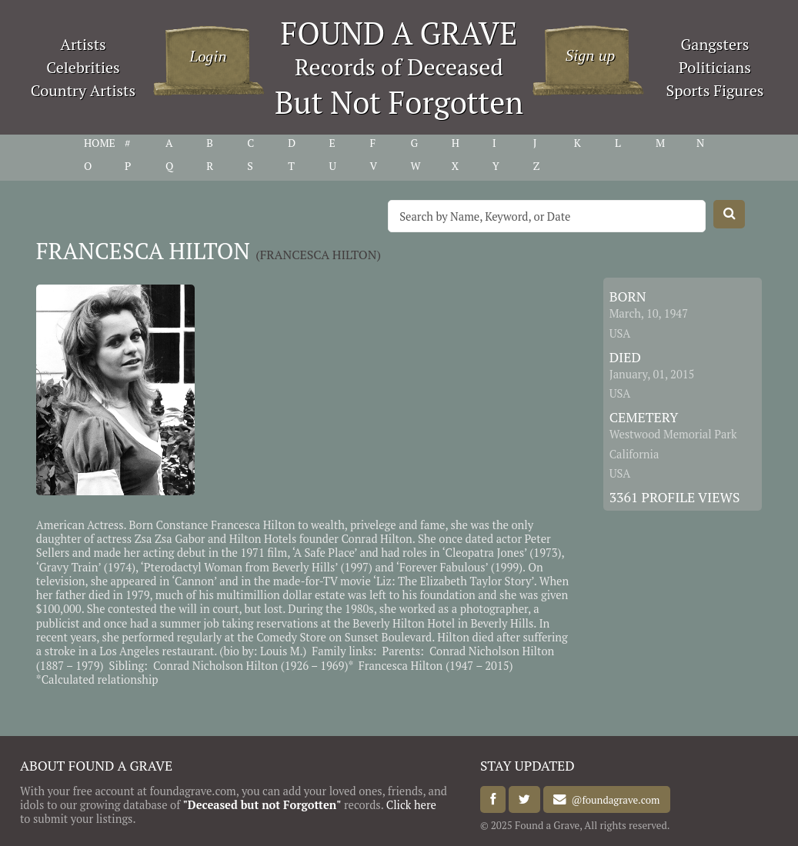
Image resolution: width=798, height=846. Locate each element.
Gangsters (715, 44)
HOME (99, 143)
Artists (83, 44)
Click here (411, 805)
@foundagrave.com (612, 800)
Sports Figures (714, 90)
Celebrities (82, 67)
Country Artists (83, 90)
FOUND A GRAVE (399, 32)
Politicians (715, 67)
